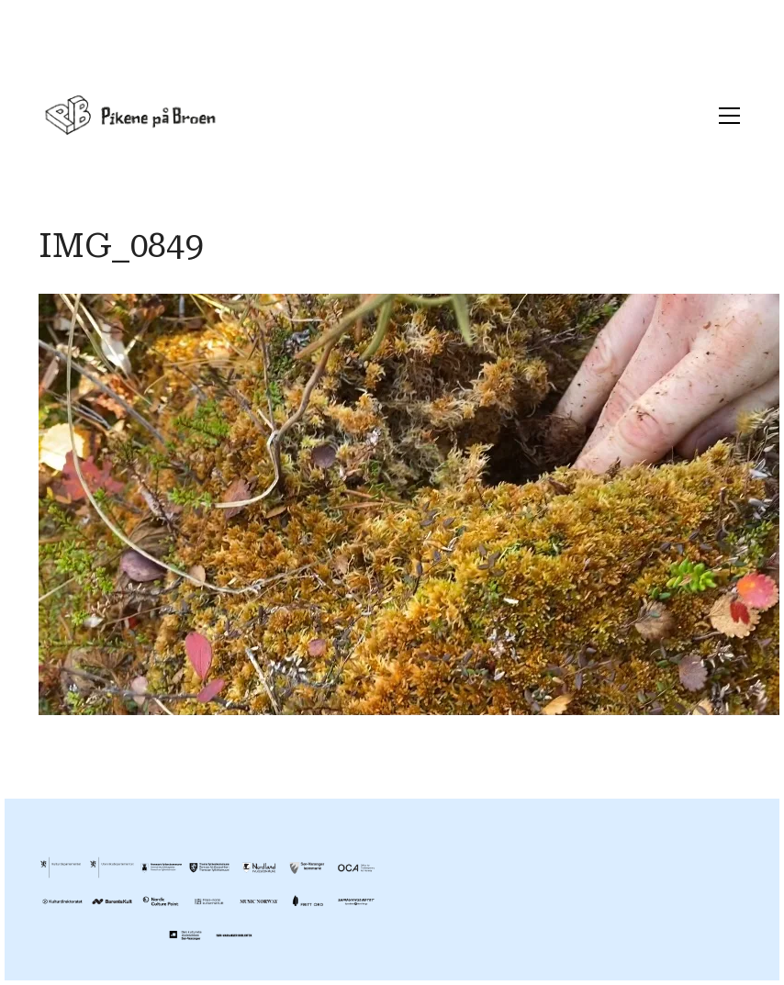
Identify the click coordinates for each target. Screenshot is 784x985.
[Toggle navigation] (724, 115)
